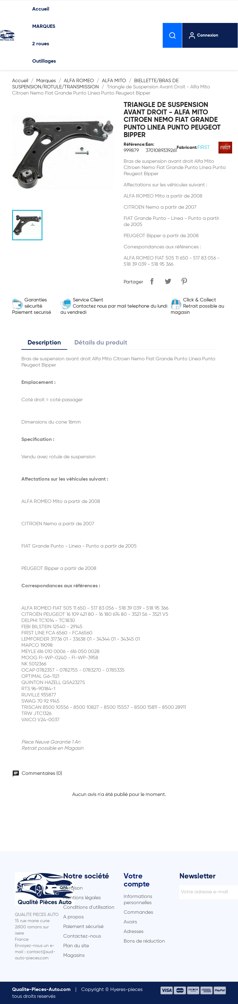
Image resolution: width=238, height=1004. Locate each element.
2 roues (40, 44)
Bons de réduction (144, 941)
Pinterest (184, 281)
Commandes (138, 912)
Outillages (44, 61)
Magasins (74, 955)
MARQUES (43, 26)
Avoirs (130, 922)
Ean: (150, 144)
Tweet (168, 281)
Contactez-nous (82, 936)
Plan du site (76, 946)
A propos (73, 917)
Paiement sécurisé (83, 926)
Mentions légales (82, 897)
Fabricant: (187, 147)
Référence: (135, 144)
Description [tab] (44, 343)
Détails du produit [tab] (100, 343)
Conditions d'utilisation (88, 907)
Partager (152, 281)
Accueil (40, 9)
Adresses (133, 931)
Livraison (73, 888)
